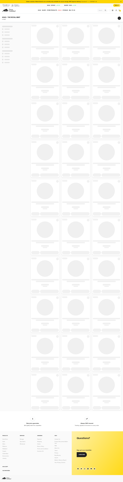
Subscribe (82, 454)
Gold (53, 5)
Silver (70, 5)
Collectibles (5, 453)
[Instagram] (84, 468)
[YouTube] (91, 468)
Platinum (4, 446)
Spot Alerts (22, 441)
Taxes (56, 450)
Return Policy (40, 446)
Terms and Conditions (42, 448)
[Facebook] (78, 468)
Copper (4, 451)
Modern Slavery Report (60, 460)
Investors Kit (40, 451)
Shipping (39, 441)
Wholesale (22, 444)
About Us (57, 448)
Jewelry (4, 458)
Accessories (5, 456)
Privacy (56, 453)
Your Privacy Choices (60, 462)
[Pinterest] (94, 468)
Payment (39, 439)
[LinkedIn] (88, 468)
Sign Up (117, 5)
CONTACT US (93, 1)
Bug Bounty (58, 455)
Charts (39, 444)
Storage (22, 439)
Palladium (4, 448)
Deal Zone (5, 439)
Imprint (56, 457)
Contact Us (57, 439)
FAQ (56, 445)
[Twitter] (81, 468)
